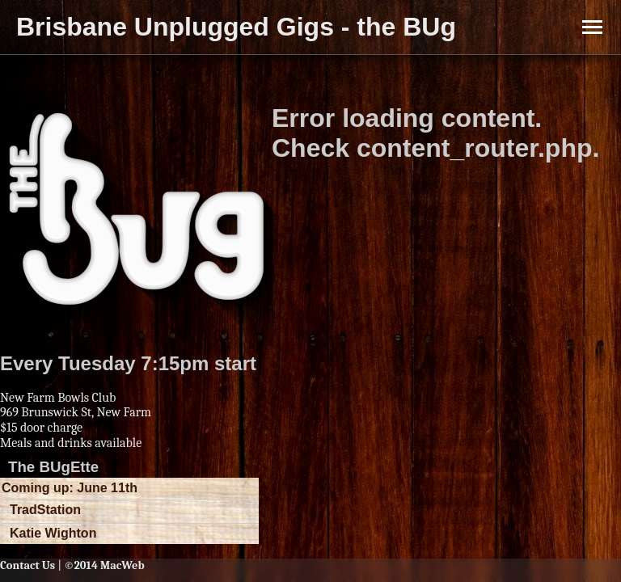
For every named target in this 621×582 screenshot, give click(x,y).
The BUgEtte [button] (53, 466)
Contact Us (27, 565)
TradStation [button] (45, 510)
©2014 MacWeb (104, 565)
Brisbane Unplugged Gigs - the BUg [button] (236, 26)
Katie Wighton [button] (53, 533)
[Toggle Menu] (592, 27)
